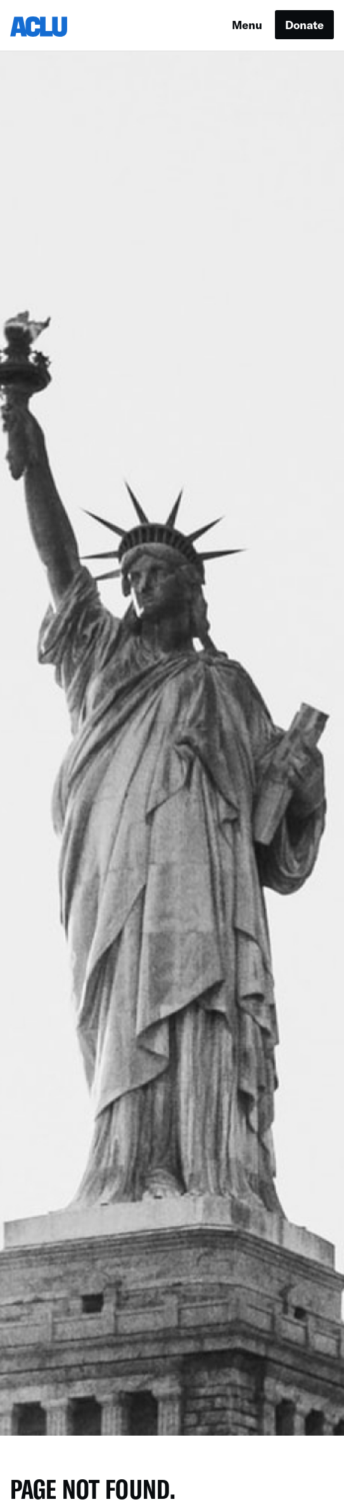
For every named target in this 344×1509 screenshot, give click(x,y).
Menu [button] (247, 25)
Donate (304, 25)
